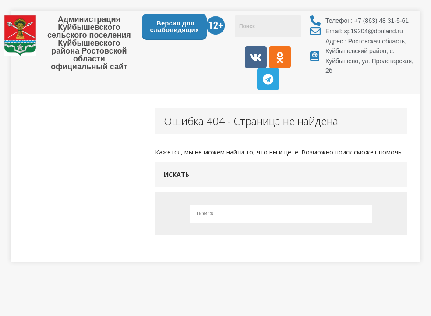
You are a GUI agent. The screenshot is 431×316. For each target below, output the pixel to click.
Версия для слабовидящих (174, 26)
